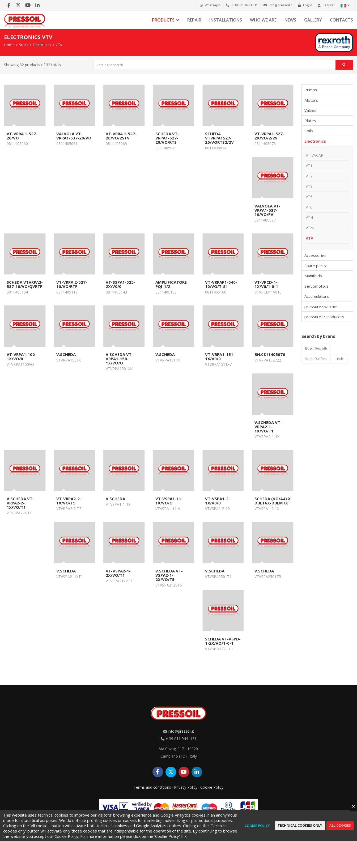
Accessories (315, 255)
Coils (308, 130)
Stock (23, 44)
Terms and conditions (152, 787)
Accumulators (316, 296)
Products (165, 20)
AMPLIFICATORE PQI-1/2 (171, 284)
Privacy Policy (185, 787)
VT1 (309, 165)
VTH (309, 217)
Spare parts (315, 265)
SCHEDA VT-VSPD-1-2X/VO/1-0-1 (223, 641)
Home (9, 44)
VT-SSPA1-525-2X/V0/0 (120, 284)
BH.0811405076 (269, 354)
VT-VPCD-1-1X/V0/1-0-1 (266, 284)
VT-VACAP (314, 155)
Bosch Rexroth (316, 348)
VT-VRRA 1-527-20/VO (22, 136)
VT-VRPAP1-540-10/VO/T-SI (221, 284)
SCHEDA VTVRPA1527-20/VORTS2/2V (219, 138)
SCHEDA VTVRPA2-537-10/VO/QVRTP (25, 284)
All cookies (340, 825)
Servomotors (316, 286)
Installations (225, 20)
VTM (310, 227)
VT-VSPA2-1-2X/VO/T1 (118, 573)
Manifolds (313, 275)
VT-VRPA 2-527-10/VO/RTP (71, 284)
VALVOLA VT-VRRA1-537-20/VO (73, 136)
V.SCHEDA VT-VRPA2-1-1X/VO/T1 (268, 427)
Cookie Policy (211, 787)
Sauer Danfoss (316, 358)
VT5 (309, 196)
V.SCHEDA (66, 354)
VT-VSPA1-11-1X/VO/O (169, 501)
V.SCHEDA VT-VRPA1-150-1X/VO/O (119, 359)
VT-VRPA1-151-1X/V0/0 (220, 356)
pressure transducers (324, 316)
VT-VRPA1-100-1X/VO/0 (21, 356)
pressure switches (321, 306)
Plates (310, 120)
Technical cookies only (300, 825)
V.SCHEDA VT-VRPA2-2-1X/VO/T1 (20, 503)
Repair (194, 20)
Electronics (42, 44)
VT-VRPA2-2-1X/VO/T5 (68, 501)
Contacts (341, 20)
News (290, 20)
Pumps (310, 89)
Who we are (263, 20)
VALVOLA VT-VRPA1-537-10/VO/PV (267, 210)
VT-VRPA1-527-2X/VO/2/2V (269, 136)
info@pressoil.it (181, 731)
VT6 (309, 207)
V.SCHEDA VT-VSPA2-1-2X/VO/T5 (169, 575)
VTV (59, 44)
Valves (310, 110)
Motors (311, 100)
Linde (339, 358)
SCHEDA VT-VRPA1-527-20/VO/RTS (167, 138)
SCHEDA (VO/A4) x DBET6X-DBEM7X (272, 501)
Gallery (313, 20)
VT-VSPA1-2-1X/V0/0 (217, 501)
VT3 (309, 186)
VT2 (309, 176)
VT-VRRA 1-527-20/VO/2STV (121, 136)
